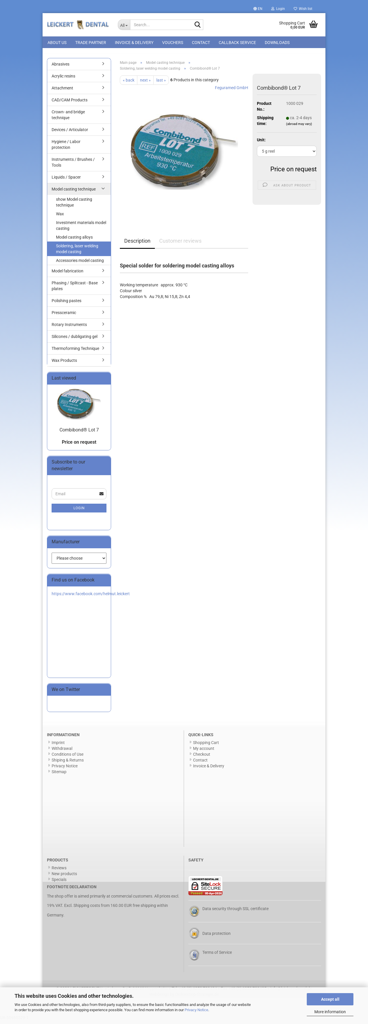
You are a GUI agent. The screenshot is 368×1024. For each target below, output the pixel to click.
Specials (59, 882)
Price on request (293, 172)
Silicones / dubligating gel (74, 339)
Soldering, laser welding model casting (77, 252)
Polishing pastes (66, 304)
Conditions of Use (67, 757)
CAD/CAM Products (69, 103)
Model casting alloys (74, 240)
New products (64, 877)
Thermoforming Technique (75, 351)
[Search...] (124, 25)
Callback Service (237, 42)
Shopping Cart (206, 745)
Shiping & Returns (68, 763)
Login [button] (278, 9)
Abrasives (60, 67)
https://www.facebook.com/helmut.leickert (91, 597)
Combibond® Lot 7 (79, 433)
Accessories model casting (80, 263)
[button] (258, 8)
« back (128, 83)
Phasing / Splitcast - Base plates (75, 289)
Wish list (303, 9)
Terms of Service (217, 955)
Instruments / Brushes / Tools (73, 165)
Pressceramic (64, 315)
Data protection (216, 936)
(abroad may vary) (299, 127)
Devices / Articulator (70, 133)
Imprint (58, 745)
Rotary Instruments (69, 327)
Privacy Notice (196, 1010)
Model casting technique (74, 192)
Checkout (201, 757)
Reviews (59, 871)
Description (137, 244)
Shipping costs (86, 909)
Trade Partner (90, 42)
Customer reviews (180, 244)
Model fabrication (67, 274)
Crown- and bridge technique (68, 118)
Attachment (62, 91)
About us (57, 42)
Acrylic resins (63, 79)
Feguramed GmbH (231, 91)
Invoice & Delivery (134, 42)
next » (145, 83)
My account (203, 751)
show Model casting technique (74, 205)
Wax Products (64, 363)
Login (79, 511)
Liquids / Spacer (66, 180)
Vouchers (172, 42)
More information (330, 1011)
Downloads (277, 42)
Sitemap (59, 775)
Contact (201, 42)
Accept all (330, 999)
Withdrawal (62, 751)
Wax (60, 217)
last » (161, 83)
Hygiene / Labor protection (66, 147)
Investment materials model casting (81, 228)
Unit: (261, 143)
